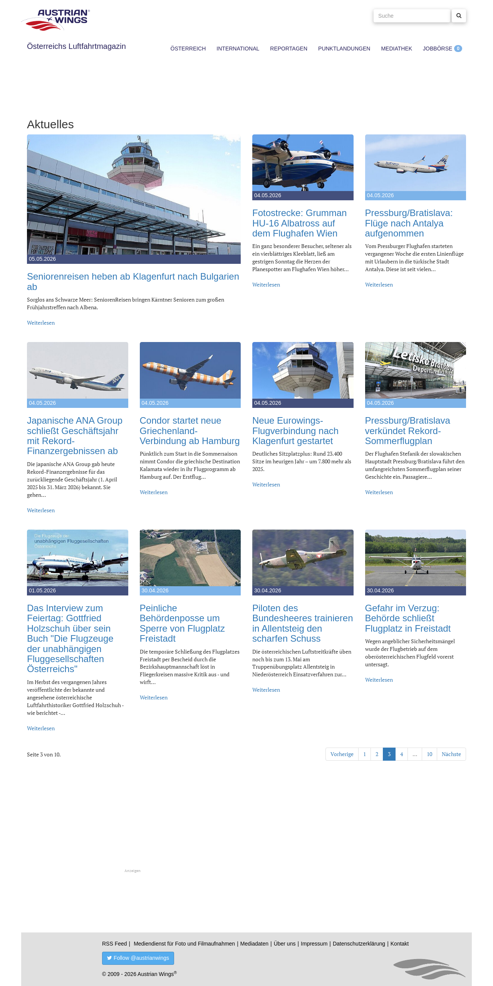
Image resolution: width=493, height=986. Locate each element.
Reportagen (288, 48)
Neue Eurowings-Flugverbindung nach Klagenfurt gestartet (295, 430)
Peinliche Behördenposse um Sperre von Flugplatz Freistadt (182, 623)
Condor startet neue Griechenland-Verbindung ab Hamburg (190, 430)
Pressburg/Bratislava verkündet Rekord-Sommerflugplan (407, 430)
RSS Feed (114, 944)
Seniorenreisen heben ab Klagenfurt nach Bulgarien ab (133, 281)
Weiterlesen (41, 322)
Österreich (188, 48)
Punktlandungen (344, 48)
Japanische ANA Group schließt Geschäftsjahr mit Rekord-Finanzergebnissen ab (74, 435)
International (237, 48)
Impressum (314, 944)
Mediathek (396, 48)
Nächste (451, 754)
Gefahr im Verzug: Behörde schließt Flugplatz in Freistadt (408, 618)
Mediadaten (254, 944)
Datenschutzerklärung (359, 944)
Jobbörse (437, 48)
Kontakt (400, 944)
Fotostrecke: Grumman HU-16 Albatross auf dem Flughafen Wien (299, 223)
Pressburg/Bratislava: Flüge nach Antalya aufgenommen (409, 223)
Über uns (285, 944)
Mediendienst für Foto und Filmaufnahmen (184, 944)
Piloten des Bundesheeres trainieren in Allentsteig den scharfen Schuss (302, 623)
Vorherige (342, 754)
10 (429, 754)
